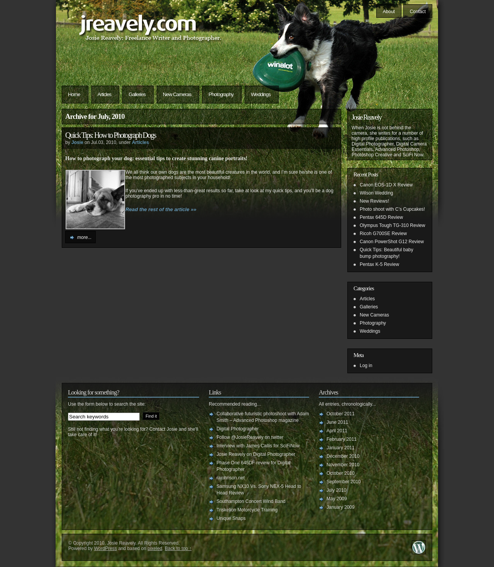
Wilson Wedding (376, 193)
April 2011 (337, 430)
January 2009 (341, 507)
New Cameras (177, 94)
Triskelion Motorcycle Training (247, 510)
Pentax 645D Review (381, 217)
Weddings (261, 94)
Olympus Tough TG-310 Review (392, 225)
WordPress (105, 548)
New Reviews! (374, 201)
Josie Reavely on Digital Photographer (256, 454)
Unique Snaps (231, 518)
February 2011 (342, 439)
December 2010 (343, 456)
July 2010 (336, 490)
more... (84, 237)
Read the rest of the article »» (160, 209)
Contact (418, 11)
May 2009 (337, 498)
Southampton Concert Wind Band (251, 501)
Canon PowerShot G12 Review (392, 241)
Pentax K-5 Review (379, 264)
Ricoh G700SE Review (383, 233)
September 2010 (344, 481)
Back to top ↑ (178, 548)
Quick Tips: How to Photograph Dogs (110, 135)
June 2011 (337, 422)
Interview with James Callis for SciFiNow (258, 446)
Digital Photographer (238, 429)
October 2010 (341, 473)
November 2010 (343, 464)
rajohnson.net (231, 478)
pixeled (154, 548)
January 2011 (341, 447)
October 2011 (341, 413)
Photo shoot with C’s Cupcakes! (392, 209)
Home (74, 94)
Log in (366, 365)
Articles (105, 94)
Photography (220, 94)
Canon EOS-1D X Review (386, 185)
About (389, 11)
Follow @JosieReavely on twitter (250, 437)
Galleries (137, 94)
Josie (77, 142)
